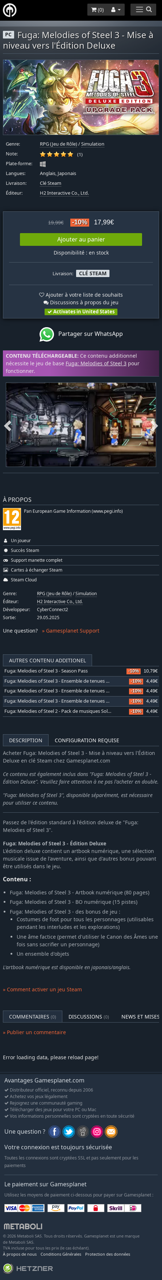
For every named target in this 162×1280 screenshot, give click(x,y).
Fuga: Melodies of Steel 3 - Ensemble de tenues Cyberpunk (67, 681)
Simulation (92, 144)
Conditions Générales (61, 1254)
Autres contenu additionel (47, 660)
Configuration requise (87, 740)
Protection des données (107, 1254)
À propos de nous (20, 1254)
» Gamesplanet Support (70, 630)
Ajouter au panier (81, 239)
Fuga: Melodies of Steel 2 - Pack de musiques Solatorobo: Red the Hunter (82, 711)
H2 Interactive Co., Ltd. (64, 193)
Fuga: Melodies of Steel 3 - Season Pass (46, 671)
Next (154, 425)
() (97, 9)
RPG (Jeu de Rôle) (58, 144)
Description (25, 740)
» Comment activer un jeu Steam (42, 989)
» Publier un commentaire (34, 1032)
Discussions (88, 1016)
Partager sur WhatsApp (81, 334)
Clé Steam (50, 183)
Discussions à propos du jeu (81, 302)
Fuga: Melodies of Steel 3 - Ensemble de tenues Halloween (66, 691)
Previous (7, 425)
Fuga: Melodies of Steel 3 (96, 363)
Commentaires (32, 1016)
